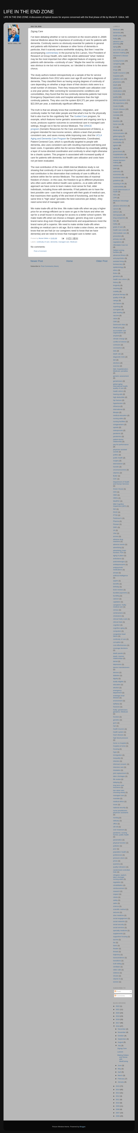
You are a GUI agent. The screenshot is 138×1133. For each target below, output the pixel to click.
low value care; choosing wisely (119, 791)
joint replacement (119, 773)
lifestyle (116, 412)
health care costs (119, 230)
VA (114, 530)
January (121, 1082)
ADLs (115, 195)
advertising (117, 547)
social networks (119, 921)
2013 (118, 1093)
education (117, 685)
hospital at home (119, 746)
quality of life (118, 297)
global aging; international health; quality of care (120, 386)
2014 (118, 1089)
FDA (115, 118)
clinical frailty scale (120, 619)
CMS (115, 322)
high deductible (119, 397)
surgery (116, 461)
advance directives (120, 206)
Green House (118, 489)
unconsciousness (119, 470)
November (122, 1032)
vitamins (116, 473)
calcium (116, 599)
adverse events (119, 544)
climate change (119, 339)
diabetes (116, 675)
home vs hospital (119, 743)
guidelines (117, 180)
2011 (118, 1099)
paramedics (117, 840)
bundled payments (120, 593)
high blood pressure (120, 738)
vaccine (116, 315)
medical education (120, 415)
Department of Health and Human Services (121, 483)
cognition (116, 625)
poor (115, 849)
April (120, 1072)
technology (117, 94)
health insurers (118, 729)
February (121, 1079)
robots (115, 897)
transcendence (118, 958)
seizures (116, 912)
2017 (118, 1023)
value (115, 318)
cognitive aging (119, 628)
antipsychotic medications (118, 568)
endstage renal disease (118, 697)
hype (115, 752)
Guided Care (80, 116)
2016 (118, 1026)
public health (118, 458)
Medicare (73, 242)
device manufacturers (121, 667)
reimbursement (119, 888)
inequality (116, 758)
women (116, 982)
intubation (117, 770)
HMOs (115, 498)
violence (116, 973)
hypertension (118, 403)
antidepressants (119, 564)
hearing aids (117, 394)
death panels (118, 653)
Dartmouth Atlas (119, 325)
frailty (115, 39)
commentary (52, 53)
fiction (115, 273)
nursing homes (118, 61)
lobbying (116, 782)
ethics (115, 270)
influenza (116, 406)
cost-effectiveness (120, 645)
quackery (116, 864)
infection (116, 761)
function (116, 717)
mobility (116, 291)
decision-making (119, 53)
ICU (114, 127)
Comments (120, 996)
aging (115, 148)
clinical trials (117, 622)
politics (115, 455)
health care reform (120, 279)
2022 (118, 1006)
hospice (116, 112)
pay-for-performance (121, 444)
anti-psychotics (118, 258)
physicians (117, 82)
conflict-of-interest (120, 342)
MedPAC (116, 501)
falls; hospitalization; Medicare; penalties (120, 370)
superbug (116, 306)
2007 (118, 1113)
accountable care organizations (119, 332)
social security (118, 924)
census (116, 610)
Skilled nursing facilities (118, 251)
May (119, 1069)
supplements (118, 933)
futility (115, 224)
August (121, 1042)
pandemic (117, 433)
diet (114, 360)
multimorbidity (118, 187)
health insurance (119, 73)
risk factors (117, 303)
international (117, 409)
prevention (117, 236)
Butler (115, 476)
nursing (116, 818)
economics (117, 174)
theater (115, 948)
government (117, 151)
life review (117, 779)
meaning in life (118, 184)
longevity (116, 285)
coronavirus (117, 348)
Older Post (101, 261)
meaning (116, 288)
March (120, 1075)
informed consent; (120, 764)
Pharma (116, 521)
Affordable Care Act (120, 245)
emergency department (117, 691)
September (122, 1039)
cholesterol (117, 616)
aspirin (115, 581)
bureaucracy (117, 264)
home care (117, 124)
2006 (118, 1116)
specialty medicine (120, 930)
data (114, 351)
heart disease (118, 735)
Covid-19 (116, 106)
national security (119, 807)
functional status (119, 177)
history (115, 282)
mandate (116, 798)
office (115, 824)
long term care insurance (118, 786)
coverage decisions (120, 648)
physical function (119, 843)
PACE (115, 512)
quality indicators (119, 867)
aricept (115, 573)
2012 (118, 1096)
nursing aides (118, 418)
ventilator (116, 967)
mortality (116, 115)
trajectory (116, 955)
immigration (117, 755)
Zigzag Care (122, 1048)
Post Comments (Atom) (50, 266)
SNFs (115, 527)
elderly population (120, 100)
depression (117, 664)
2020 (118, 1013)
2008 (118, 1109)
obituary (116, 821)
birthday (116, 587)
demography (118, 215)
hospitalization (118, 154)
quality (115, 97)
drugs (115, 70)
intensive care (118, 767)
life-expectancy (119, 103)
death (115, 85)
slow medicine (118, 915)
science (116, 906)
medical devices (119, 157)
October (121, 1036)
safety (115, 900)
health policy (118, 36)
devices (116, 672)
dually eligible (118, 681)
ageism (116, 145)
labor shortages (119, 776)
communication (119, 133)
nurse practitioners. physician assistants (120, 812)
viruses (116, 976)
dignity (115, 678)
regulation (117, 882)
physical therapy (119, 294)
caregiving (117, 64)
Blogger (82, 1127)
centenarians (118, 613)
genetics (116, 720)
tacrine (115, 940)
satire (115, 903)
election (116, 688)
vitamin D (116, 979)
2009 (118, 1106)
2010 (118, 1103)
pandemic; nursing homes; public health (121, 834)
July (119, 1045)
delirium (116, 212)
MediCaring (117, 328)
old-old (115, 827)
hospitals (116, 76)
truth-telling (117, 964)
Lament (120, 1052)
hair (114, 726)
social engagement (120, 918)
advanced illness (119, 255)
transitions (117, 961)
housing (116, 749)
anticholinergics (119, 562)
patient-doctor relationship (118, 440)
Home (69, 261)
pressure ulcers (119, 858)
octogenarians (118, 424)
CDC (115, 479)
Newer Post (37, 261)
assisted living (118, 261)
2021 (118, 1009)
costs (115, 67)
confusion (116, 345)
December (122, 1029)
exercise (116, 366)
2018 (118, 1019)
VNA (115, 533)
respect (116, 894)
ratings (115, 300)
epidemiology (118, 267)
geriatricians (117, 381)
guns (115, 723)
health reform (118, 391)
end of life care (118, 50)
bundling (116, 596)
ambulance (117, 558)
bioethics (116, 121)
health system (118, 732)
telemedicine (118, 464)
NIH (114, 509)
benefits (116, 584)
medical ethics (118, 801)
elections (116, 363)
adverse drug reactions (118, 540)
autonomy (117, 171)
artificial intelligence (120, 576)
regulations (117, 242)
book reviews (118, 590)
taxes (115, 945)
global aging (117, 136)
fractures (116, 707)
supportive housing (120, 937)
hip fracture (117, 400)
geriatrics (116, 276)
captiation (116, 602)
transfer (116, 467)
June (120, 1065)
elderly (115, 88)
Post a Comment (40, 251)
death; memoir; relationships (119, 657)
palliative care (118, 79)
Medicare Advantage (121, 201)
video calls (117, 970)
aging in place (118, 555)
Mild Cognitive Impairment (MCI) (119, 505)
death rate (117, 354)
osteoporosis (118, 430)
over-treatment (118, 830)
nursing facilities (119, 421)
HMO (115, 495)
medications (117, 91)
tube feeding (117, 312)
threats (115, 952)
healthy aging (118, 139)
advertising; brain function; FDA (119, 551)
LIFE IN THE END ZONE (29, 11)
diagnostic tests (119, 357)
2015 (118, 1086)
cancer (115, 209)
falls (114, 221)
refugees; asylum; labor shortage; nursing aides (120, 877)
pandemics (117, 436)
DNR (115, 169)
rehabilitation (118, 885)
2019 (118, 1016)
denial (115, 661)
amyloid (116, 336)
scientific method (119, 909)
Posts (118, 991)
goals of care (118, 227)
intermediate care (119, 233)
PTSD (115, 515)
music (115, 804)
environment (117, 701)
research (116, 891)
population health (119, 852)
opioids (116, 427)
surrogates (117, 310)
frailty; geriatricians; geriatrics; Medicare (120, 711)
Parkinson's (117, 518)
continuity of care (43, 242)
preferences (117, 855)
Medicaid (116, 130)
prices (115, 861)
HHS (115, 492)
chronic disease (119, 109)
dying (115, 47)
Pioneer (116, 524)
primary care (118, 239)
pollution (116, 846)
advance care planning (118, 43)
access (115, 536)
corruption (117, 642)
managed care (63, 242)
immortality (117, 142)
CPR (115, 198)
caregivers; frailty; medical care (120, 606)
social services (118, 927)
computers (117, 631)
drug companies (119, 218)
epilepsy (116, 704)
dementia (53, 242)
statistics (116, 165)
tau (114, 942)
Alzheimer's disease (120, 56)
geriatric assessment (121, 376)
